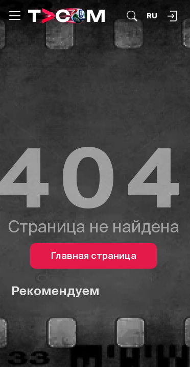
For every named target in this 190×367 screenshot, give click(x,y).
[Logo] (66, 15)
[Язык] (152, 16)
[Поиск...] (132, 16)
